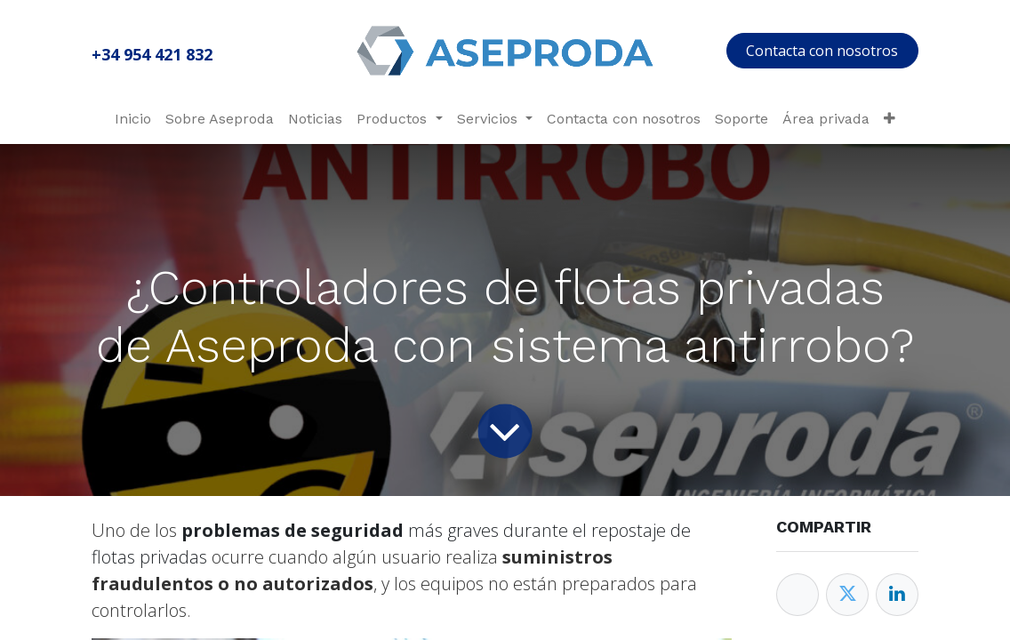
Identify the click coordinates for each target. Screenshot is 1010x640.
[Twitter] (847, 594)
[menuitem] (133, 119)
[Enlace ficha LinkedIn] (897, 594)
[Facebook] (797, 594)
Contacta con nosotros (822, 50)
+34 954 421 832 (152, 54)
